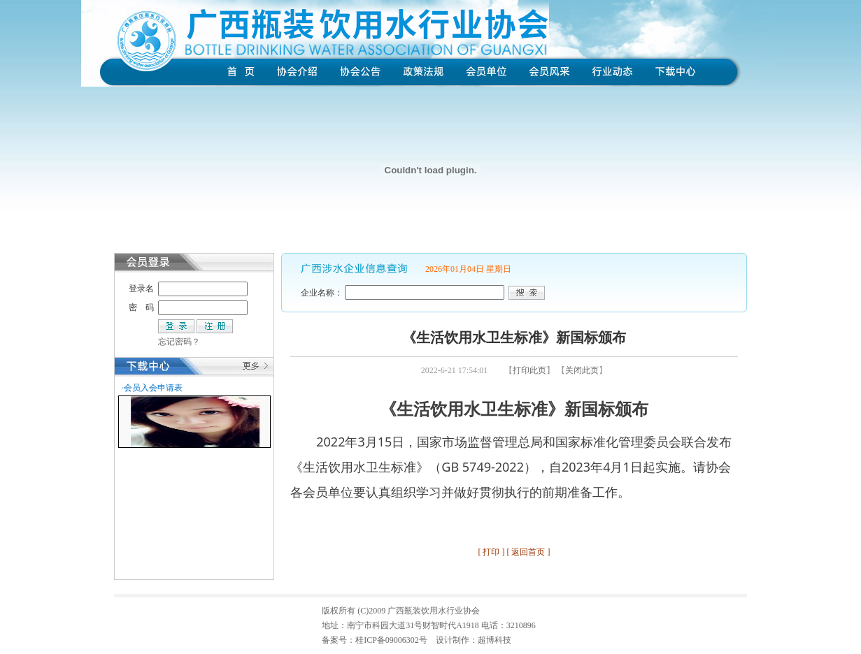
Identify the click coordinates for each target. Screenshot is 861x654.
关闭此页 (582, 370)
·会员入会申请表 (152, 388)
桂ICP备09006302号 (391, 640)
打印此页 (529, 370)
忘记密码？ (179, 342)
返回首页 (528, 552)
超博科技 (494, 640)
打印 (491, 552)
